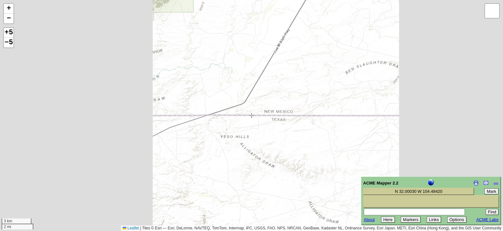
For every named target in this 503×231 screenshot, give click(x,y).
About (369, 219)
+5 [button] (8, 33)
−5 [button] (8, 42)
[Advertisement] (34, 185)
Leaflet (131, 228)
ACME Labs (487, 219)
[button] (8, 9)
